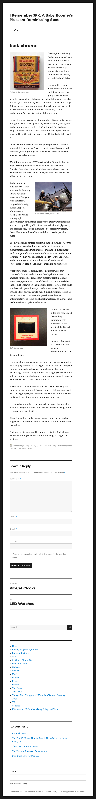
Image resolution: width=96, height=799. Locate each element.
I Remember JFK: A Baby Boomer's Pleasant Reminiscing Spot (41, 17)
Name (13, 517)
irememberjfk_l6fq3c (21, 446)
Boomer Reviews (20, 653)
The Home (17, 688)
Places (15, 681)
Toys (14, 698)
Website (14, 541)
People (15, 677)
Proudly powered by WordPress (73, 791)
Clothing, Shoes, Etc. (22, 660)
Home (15, 646)
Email (13, 529)
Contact (16, 705)
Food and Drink (20, 663)
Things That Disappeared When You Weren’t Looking (38, 695)
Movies (15, 670)
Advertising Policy (19, 783)
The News (17, 691)
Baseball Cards (19, 733)
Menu (15, 30)
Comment (15, 479)
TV (13, 702)
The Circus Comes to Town (25, 746)
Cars (14, 656)
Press (12, 777)
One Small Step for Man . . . (25, 756)
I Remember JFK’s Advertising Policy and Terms (36, 709)
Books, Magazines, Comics (25, 649)
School (15, 684)
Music (15, 674)
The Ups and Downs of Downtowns (29, 751)
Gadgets (47, 446)
